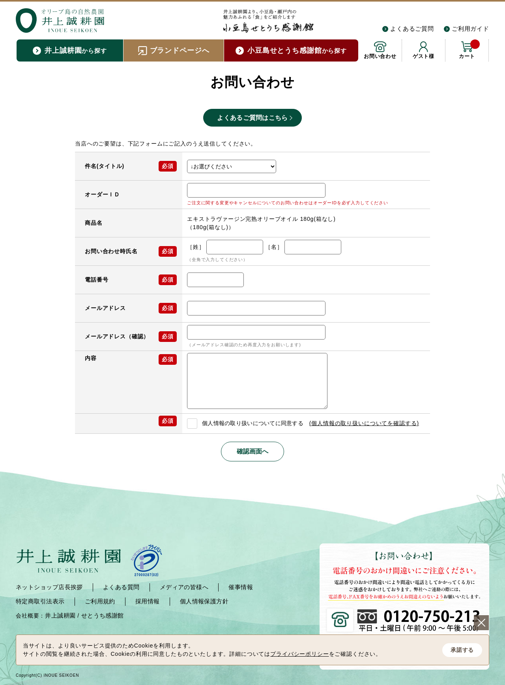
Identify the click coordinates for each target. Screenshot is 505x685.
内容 (91, 358)
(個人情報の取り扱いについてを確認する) (364, 423)
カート (469, 49)
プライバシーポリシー (299, 654)
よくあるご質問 (412, 28)
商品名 (94, 223)
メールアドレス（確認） (117, 336)
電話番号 (96, 279)
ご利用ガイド (470, 28)
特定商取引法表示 (40, 601)
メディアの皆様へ (184, 587)
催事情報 (240, 587)
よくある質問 (121, 587)
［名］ (274, 247)
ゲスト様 (423, 56)
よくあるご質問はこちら (252, 117)
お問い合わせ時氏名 (111, 251)
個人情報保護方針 (204, 601)
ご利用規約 (100, 601)
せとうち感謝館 (102, 615)
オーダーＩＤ (102, 194)
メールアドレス (105, 308)
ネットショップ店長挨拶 (49, 587)
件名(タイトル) (104, 166)
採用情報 (147, 601)
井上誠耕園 (60, 615)
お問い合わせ (380, 56)
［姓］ (196, 247)
